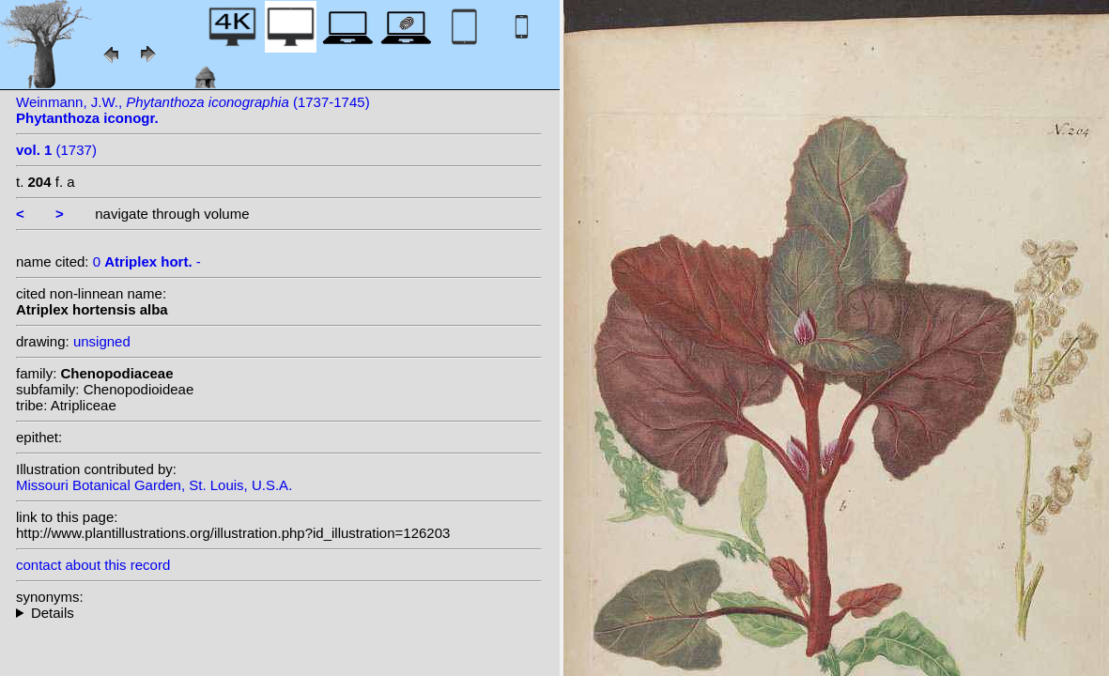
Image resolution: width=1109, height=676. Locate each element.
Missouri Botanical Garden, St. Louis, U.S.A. (154, 485)
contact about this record (93, 565)
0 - (147, 261)
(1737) (56, 150)
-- (279, 613)
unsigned (102, 341)
